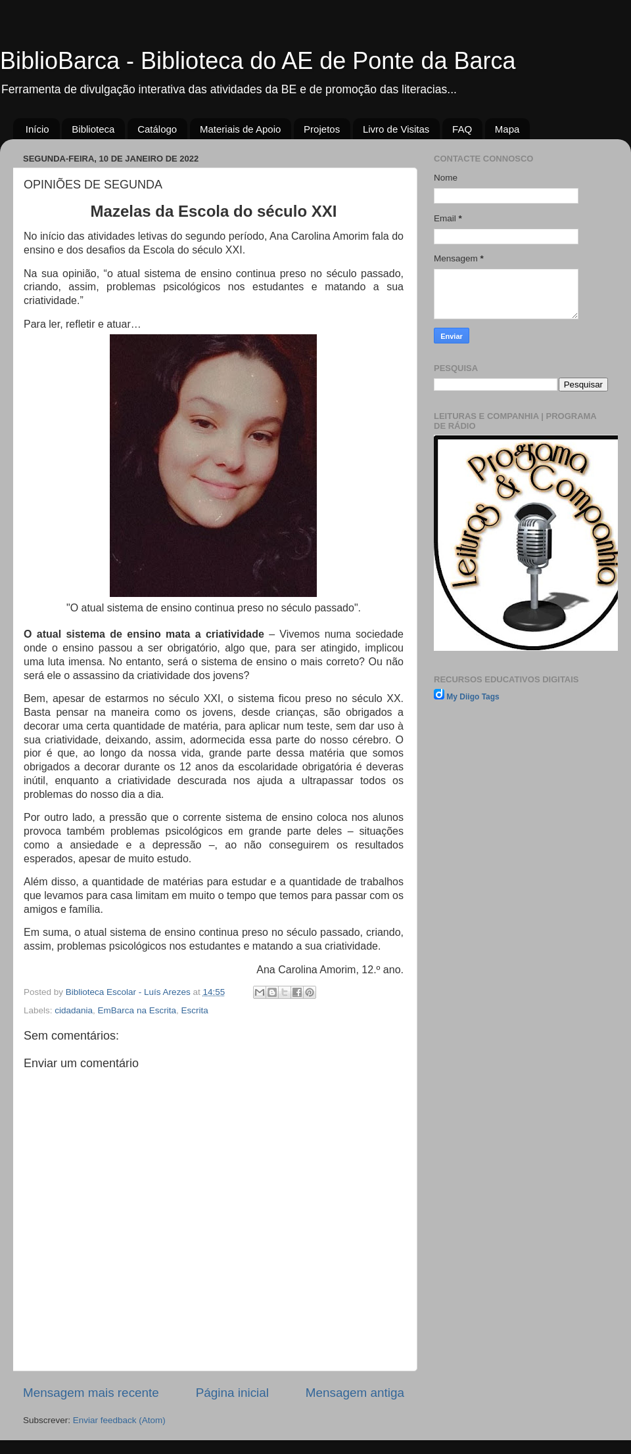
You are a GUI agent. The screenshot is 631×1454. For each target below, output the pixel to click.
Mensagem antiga (355, 1392)
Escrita (194, 1010)
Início (37, 129)
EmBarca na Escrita (137, 1010)
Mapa (507, 129)
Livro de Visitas (396, 129)
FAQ (462, 129)
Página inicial (232, 1392)
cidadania (74, 1010)
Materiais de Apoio (240, 129)
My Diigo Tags (472, 696)
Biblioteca (93, 129)
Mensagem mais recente (91, 1392)
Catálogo (157, 129)
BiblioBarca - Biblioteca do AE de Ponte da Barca (257, 60)
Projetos (322, 129)
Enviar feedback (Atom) (119, 1420)
